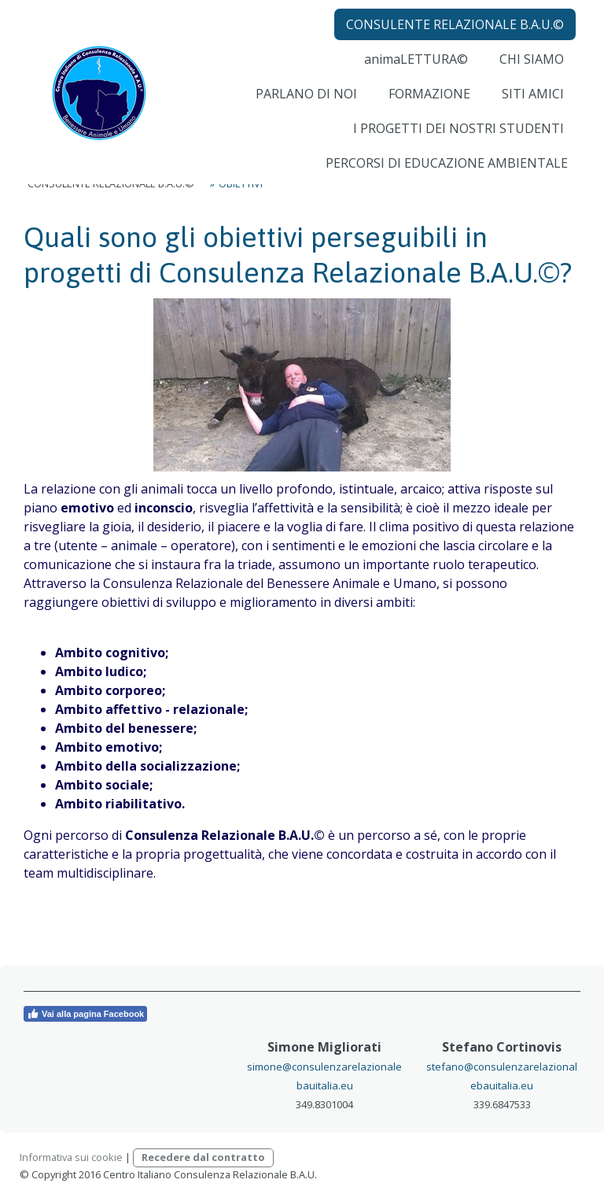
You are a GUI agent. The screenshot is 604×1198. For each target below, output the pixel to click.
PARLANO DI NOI (301, 105)
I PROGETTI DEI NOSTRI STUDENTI (453, 140)
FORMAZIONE (424, 105)
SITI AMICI (527, 105)
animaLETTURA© (410, 70)
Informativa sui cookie (71, 1157)
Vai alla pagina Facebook (85, 1014)
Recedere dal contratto (203, 1157)
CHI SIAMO (526, 70)
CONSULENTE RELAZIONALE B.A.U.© (449, 36)
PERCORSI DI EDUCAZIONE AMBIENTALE (441, 174)
